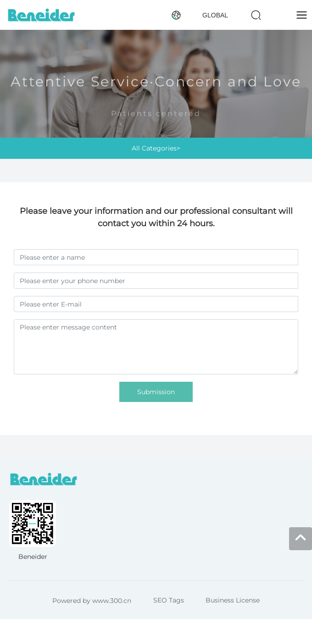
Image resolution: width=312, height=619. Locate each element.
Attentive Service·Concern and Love (156, 85)
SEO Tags (168, 600)
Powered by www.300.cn (91, 601)
